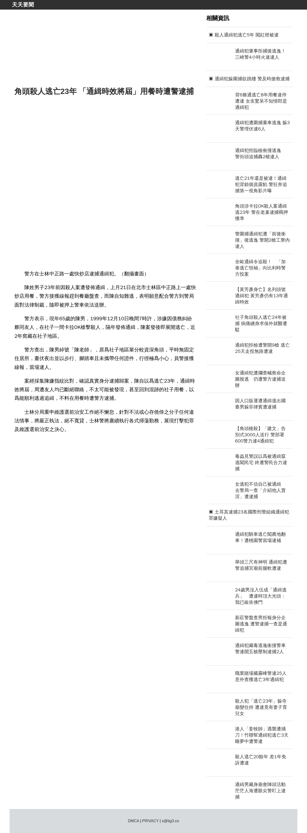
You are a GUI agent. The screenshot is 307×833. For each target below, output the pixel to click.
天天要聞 (23, 5)
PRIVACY (150, 821)
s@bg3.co (170, 821)
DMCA (133, 821)
